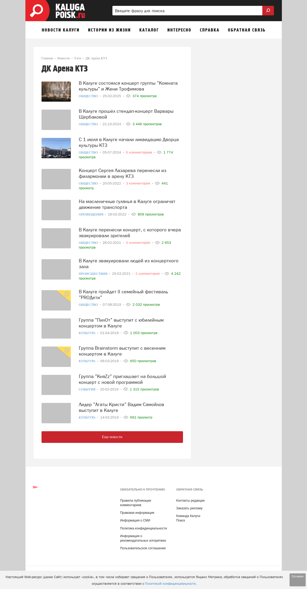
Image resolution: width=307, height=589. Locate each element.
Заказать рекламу (189, 508)
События (87, 389)
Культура (88, 333)
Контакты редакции (190, 500)
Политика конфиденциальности (143, 528)
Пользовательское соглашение (143, 548)
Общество (89, 96)
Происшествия (93, 274)
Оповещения (91, 214)
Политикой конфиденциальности (170, 584)
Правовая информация (137, 513)
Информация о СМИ (135, 520)
